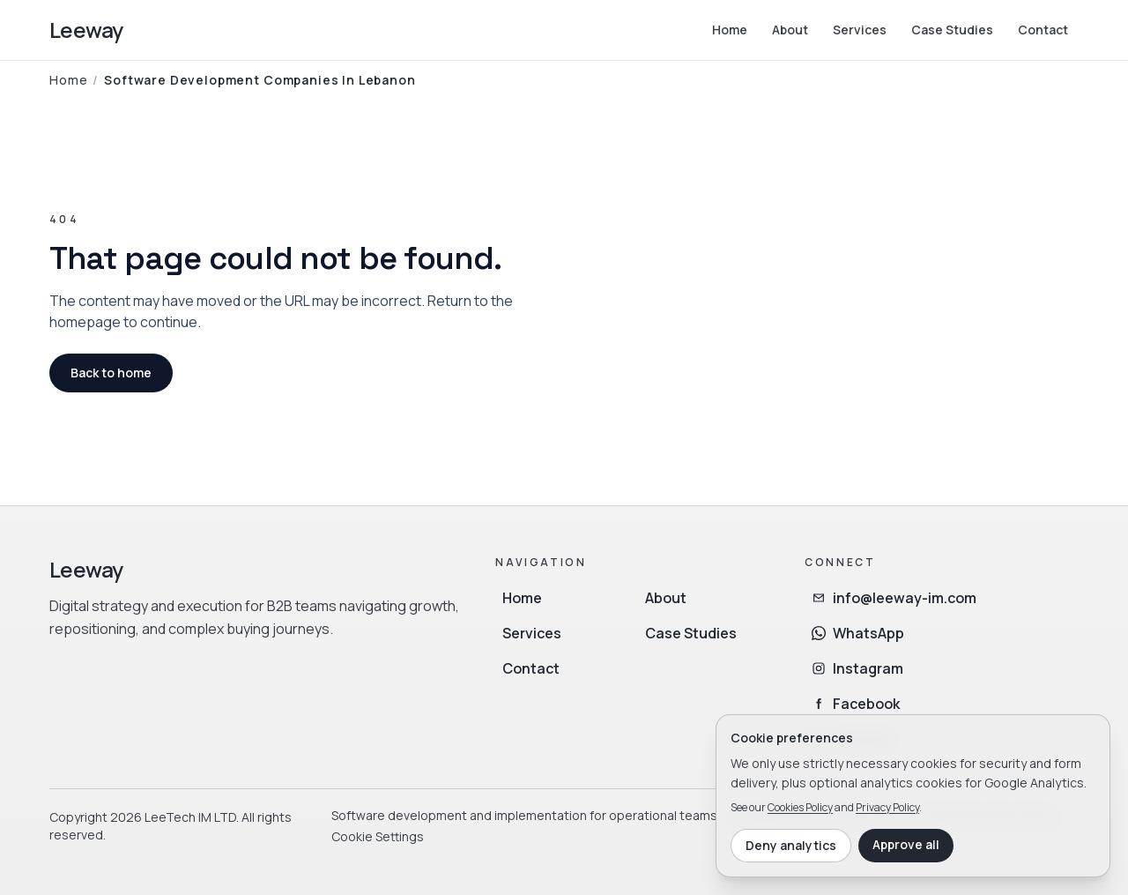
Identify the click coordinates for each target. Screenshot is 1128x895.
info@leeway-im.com (894, 598)
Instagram (857, 668)
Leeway (85, 30)
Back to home (111, 372)
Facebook (856, 703)
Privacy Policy (887, 807)
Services (860, 29)
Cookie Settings (377, 836)
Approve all (905, 844)
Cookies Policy (800, 807)
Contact (1043, 29)
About (790, 29)
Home (729, 29)
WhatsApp (858, 633)
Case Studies (952, 29)
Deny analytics (791, 845)
